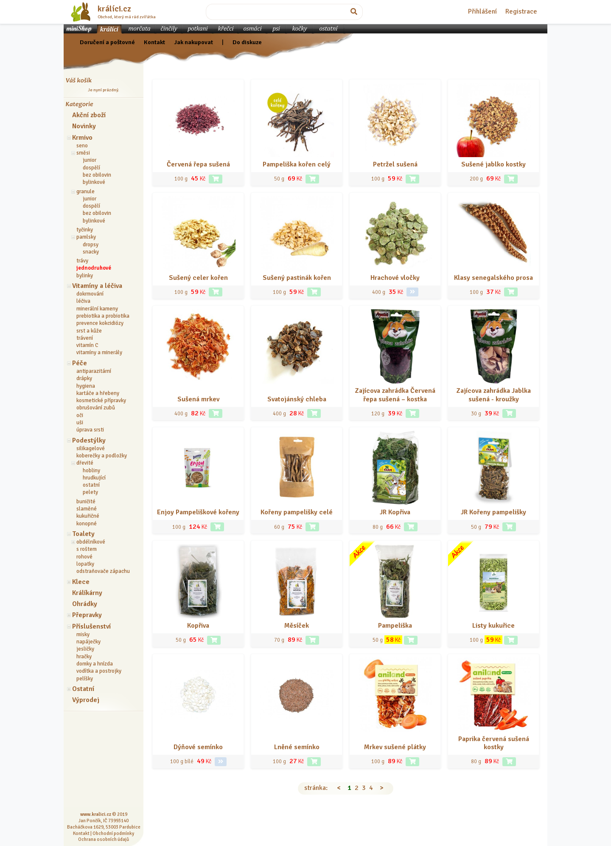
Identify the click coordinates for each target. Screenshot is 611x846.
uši (79, 422)
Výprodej (85, 700)
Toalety (83, 534)
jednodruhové (93, 268)
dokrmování (90, 293)
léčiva (83, 301)
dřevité (84, 463)
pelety (90, 492)
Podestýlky (89, 440)
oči (79, 415)
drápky (84, 378)
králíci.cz (114, 9)
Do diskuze (247, 42)
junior (89, 160)
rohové (84, 556)
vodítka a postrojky (98, 671)
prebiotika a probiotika (102, 316)
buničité (85, 501)
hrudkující (94, 477)
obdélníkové (90, 542)
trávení (84, 338)
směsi (83, 152)
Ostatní (83, 689)
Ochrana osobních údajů (103, 839)
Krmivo (82, 137)
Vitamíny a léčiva (97, 286)
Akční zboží (89, 115)
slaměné (86, 508)
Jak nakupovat (193, 42)
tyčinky (84, 229)
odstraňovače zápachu (103, 571)
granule (85, 191)
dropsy (90, 244)
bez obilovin (97, 175)
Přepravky (87, 615)
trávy (82, 260)
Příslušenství (91, 626)
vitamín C (87, 345)
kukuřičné (87, 516)
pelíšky (84, 678)
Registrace (521, 11)
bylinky (84, 275)
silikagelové (90, 448)
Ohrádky (84, 604)
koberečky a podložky (101, 455)
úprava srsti (90, 429)
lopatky (85, 564)
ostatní (91, 485)
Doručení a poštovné (107, 42)
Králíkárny (87, 593)
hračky (84, 656)
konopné (86, 523)
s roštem (86, 549)
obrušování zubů (95, 407)
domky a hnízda (94, 663)
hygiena (85, 386)
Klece (81, 582)
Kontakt (154, 42)
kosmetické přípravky (101, 400)
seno (82, 145)
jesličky (85, 649)
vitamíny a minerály (99, 352)
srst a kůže (89, 330)
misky (83, 634)
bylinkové (94, 182)
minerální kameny (97, 308)
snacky (91, 251)
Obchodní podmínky (113, 833)
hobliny (91, 470)
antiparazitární (93, 371)
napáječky (88, 641)
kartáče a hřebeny (97, 393)
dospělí (91, 167)
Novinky (84, 126)
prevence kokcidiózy (99, 323)
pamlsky (86, 237)
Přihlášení (482, 11)
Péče (79, 363)
